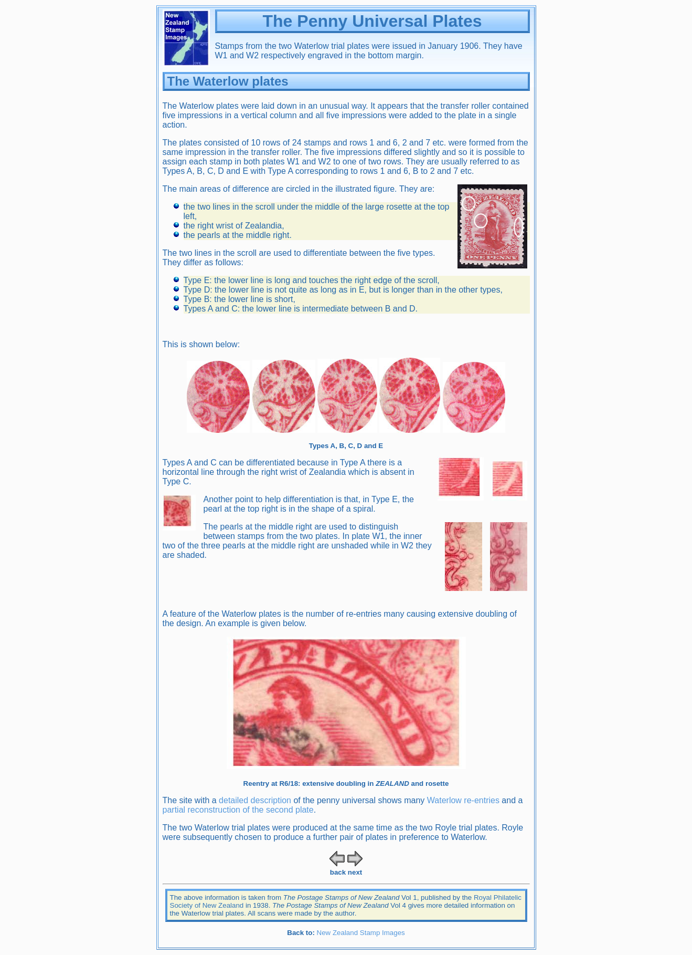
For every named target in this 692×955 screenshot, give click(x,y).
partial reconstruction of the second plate (238, 809)
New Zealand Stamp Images (361, 933)
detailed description (255, 800)
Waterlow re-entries (463, 800)
